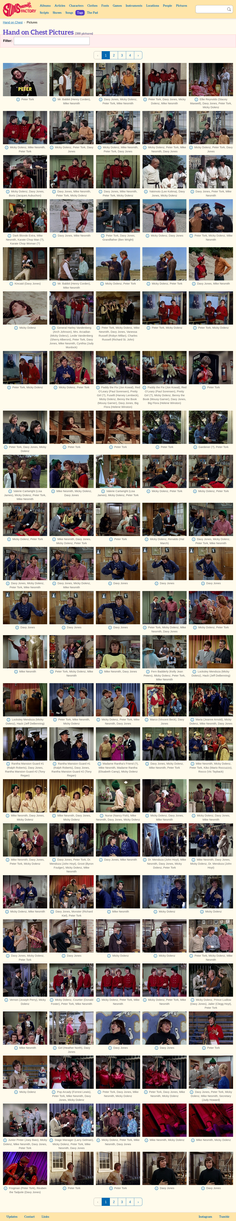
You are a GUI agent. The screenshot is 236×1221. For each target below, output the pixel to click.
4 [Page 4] (130, 55)
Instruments (134, 5)
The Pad (92, 12)
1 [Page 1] (106, 55)
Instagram (205, 1216)
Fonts (105, 5)
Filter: (7, 41)
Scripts (44, 12)
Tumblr (224, 1216)
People (167, 5)
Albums (45, 5)
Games (117, 5)
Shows (57, 12)
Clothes (92, 5)
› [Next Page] (138, 55)
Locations (152, 5)
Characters (76, 5)
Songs (69, 12)
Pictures (181, 5)
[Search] (210, 9)
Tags (80, 12)
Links (45, 1216)
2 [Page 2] (114, 55)
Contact (29, 1216)
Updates (11, 1216)
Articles (60, 5)
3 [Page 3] (122, 55)
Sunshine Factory (19, 9)
